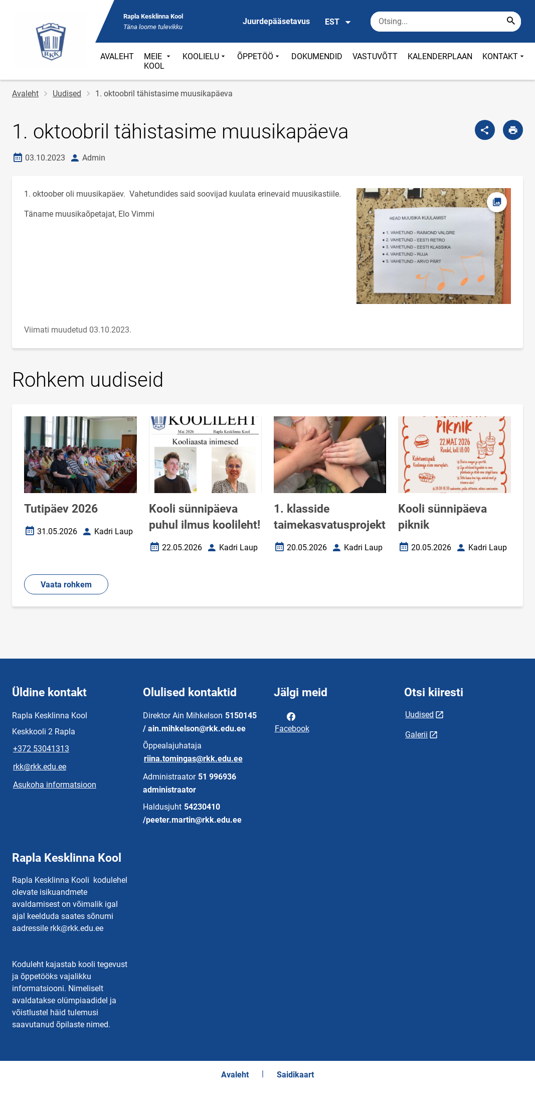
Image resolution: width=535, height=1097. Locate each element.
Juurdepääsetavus (276, 21)
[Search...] (510, 21)
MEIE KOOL (158, 61)
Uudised (67, 93)
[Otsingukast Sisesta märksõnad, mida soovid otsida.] (446, 22)
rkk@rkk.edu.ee (39, 766)
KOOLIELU (205, 61)
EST (338, 22)
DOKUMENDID (316, 56)
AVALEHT (117, 56)
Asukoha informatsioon (54, 785)
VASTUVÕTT (375, 56)
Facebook (292, 722)
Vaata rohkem (66, 584)
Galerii (416, 734)
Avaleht (25, 93)
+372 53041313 (41, 748)
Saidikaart (295, 1074)
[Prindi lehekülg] (513, 130)
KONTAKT (504, 61)
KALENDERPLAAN (440, 56)
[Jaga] (485, 130)
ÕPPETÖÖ (259, 61)
